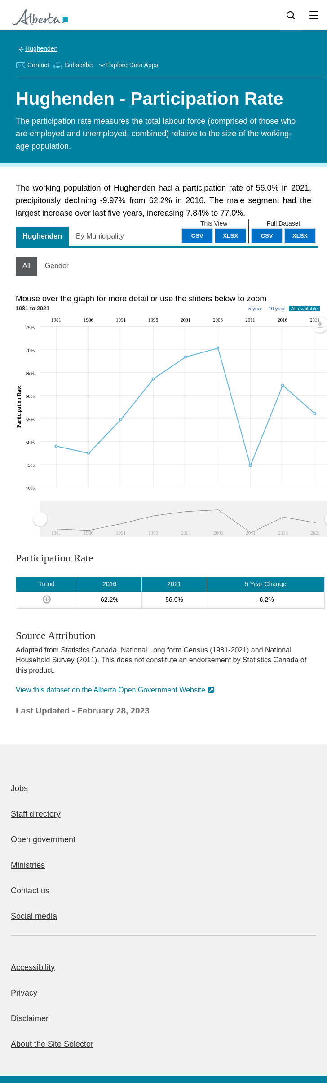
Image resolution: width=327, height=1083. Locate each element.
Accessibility (33, 967)
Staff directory (36, 813)
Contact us (30, 890)
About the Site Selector (52, 1044)
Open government (43, 839)
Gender (57, 266)
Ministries (28, 865)
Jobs (19, 788)
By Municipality (100, 236)
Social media (34, 916)
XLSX (300, 235)
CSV (267, 235)
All (26, 266)
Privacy (24, 992)
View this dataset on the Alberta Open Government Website (110, 690)
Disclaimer (30, 1018)
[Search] (290, 15)
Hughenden (41, 48)
